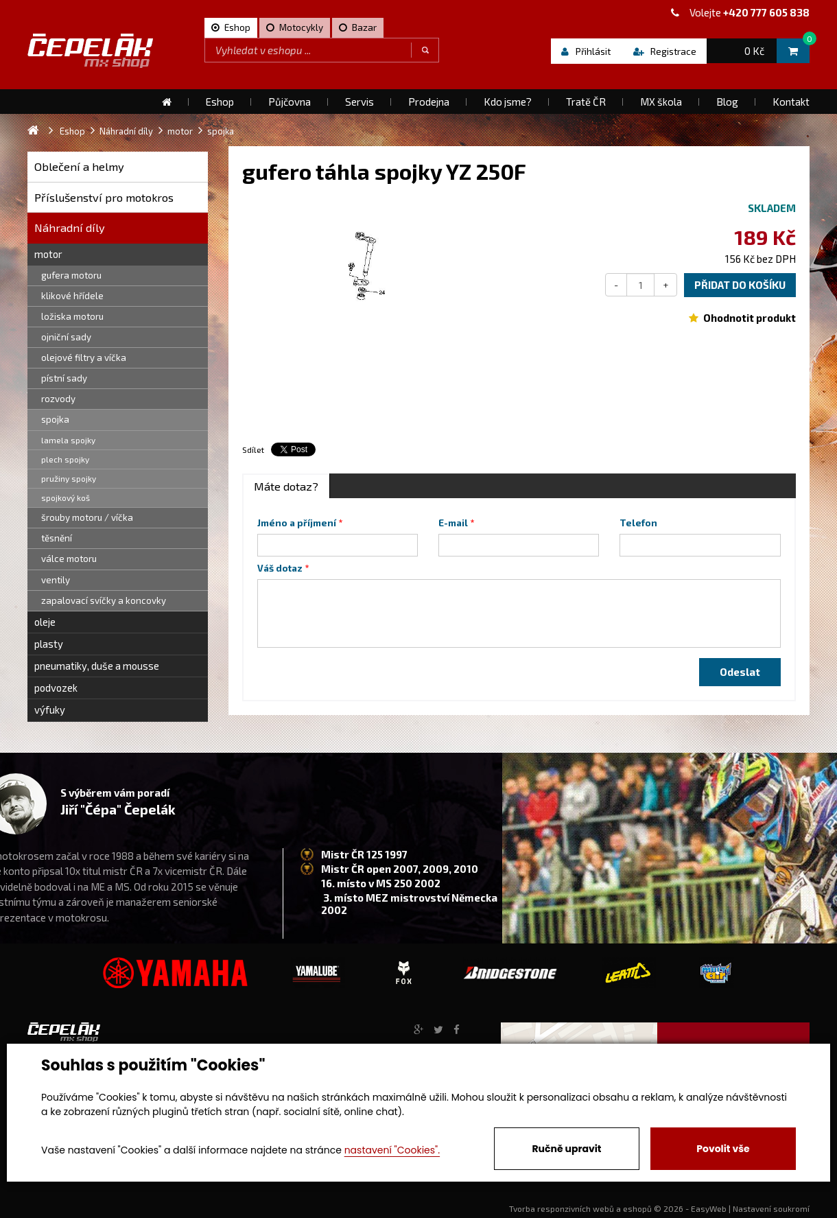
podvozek (56, 687)
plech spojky (65, 459)
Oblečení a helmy (79, 166)
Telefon (638, 522)
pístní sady (64, 378)
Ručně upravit (566, 1149)
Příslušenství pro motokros (104, 197)
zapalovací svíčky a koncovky (103, 600)
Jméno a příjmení (296, 522)
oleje (45, 622)
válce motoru (69, 558)
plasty (48, 643)
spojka (55, 419)
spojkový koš (65, 497)
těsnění (56, 537)
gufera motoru (71, 275)
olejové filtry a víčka (83, 357)
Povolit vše (722, 1149)
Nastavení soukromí (771, 1208)
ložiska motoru (72, 316)
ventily (55, 579)
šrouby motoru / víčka (87, 517)
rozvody (58, 398)
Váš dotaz (280, 568)
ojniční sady (66, 336)
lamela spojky (68, 440)
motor (48, 254)
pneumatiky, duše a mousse (96, 665)
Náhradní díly (69, 227)
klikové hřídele (72, 295)
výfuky (49, 709)
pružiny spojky (68, 478)
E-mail (453, 522)
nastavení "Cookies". (392, 1150)
